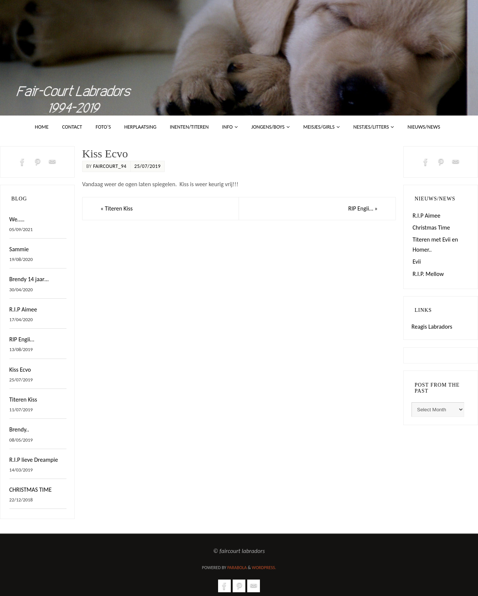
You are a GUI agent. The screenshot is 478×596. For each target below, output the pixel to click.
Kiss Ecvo (20, 369)
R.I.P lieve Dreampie (33, 459)
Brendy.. (19, 429)
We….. (17, 219)
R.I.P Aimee (23, 309)
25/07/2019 (147, 166)
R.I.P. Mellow (428, 273)
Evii (417, 261)
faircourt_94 (109, 166)
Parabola (237, 567)
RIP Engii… (363, 208)
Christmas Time (431, 227)
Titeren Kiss (116, 208)
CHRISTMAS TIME (30, 489)
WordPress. (264, 567)
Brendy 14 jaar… (29, 279)
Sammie (19, 249)
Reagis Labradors (432, 326)
